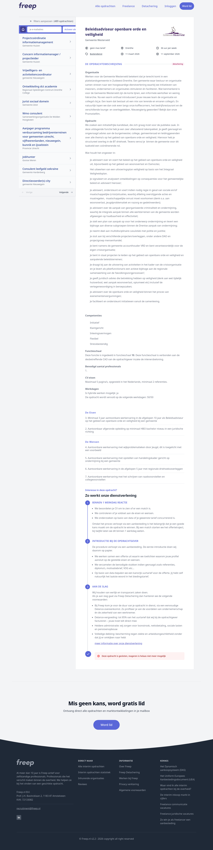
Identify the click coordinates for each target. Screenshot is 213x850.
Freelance (128, 6)
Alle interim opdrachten (91, 766)
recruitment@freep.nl (28, 808)
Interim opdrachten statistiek (94, 772)
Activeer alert (71, 29)
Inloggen (170, 6)
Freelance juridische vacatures (177, 813)
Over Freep (125, 766)
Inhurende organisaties (91, 778)
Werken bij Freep (128, 778)
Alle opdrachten (105, 6)
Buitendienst (96, 54)
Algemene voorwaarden (132, 790)
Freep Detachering (129, 772)
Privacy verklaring (129, 784)
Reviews (82, 784)
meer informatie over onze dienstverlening (118, 643)
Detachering (150, 6)
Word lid (187, 6)
